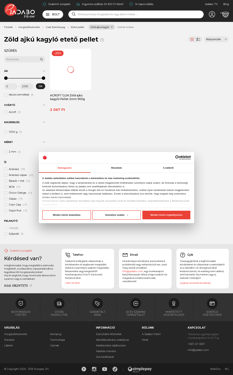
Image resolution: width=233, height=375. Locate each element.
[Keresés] (74, 14)
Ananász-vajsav (18, 175)
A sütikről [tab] (168, 168)
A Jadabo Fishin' (151, 334)
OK (40, 86)
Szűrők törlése (125, 27)
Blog (226, 4)
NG (227, 369)
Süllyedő (14, 233)
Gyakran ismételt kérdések (195, 283)
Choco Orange (17, 192)
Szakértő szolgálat (59, 4)
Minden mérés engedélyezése (166, 215)
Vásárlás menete (106, 351)
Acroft (12, 112)
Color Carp (15, 204)
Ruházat (9, 339)
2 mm (12, 151)
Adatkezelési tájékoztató (111, 345)
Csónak (54, 345)
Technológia (57, 339)
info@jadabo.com (132, 271)
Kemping (55, 334)
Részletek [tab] (116, 168)
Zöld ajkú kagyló (100, 27)
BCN (11, 186)
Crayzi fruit (15, 210)
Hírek (145, 339)
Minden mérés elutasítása (66, 215)
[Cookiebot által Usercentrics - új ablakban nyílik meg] (176, 157)
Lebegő (13, 227)
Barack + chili (16, 181)
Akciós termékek (19, 94)
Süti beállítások (105, 356)
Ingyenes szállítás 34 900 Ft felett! (103, 4)
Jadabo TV (211, 4)
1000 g (13, 131)
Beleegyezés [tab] (65, 168)
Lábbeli (8, 345)
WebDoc (215, 369)
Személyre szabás (116, 215)
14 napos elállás (144, 4)
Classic (13, 198)
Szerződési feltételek (108, 334)
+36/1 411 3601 (72, 283)
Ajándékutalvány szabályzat (112, 339)
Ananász (14, 169)
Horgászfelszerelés (15, 334)
